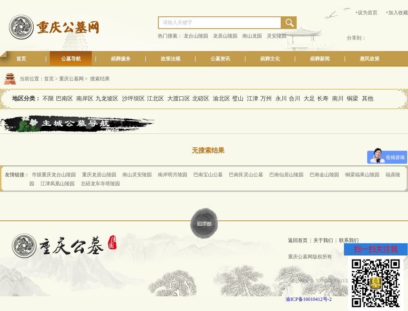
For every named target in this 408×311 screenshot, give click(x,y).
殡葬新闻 (320, 59)
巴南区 (64, 99)
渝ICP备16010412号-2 (309, 299)
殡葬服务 (121, 59)
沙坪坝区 (133, 99)
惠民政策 (369, 59)
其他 (367, 99)
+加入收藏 (397, 13)
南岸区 (84, 99)
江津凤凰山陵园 (57, 184)
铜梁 (352, 99)
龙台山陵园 (196, 36)
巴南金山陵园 (324, 175)
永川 (281, 99)
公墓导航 (71, 59)
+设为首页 (366, 13)
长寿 (322, 99)
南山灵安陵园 (137, 175)
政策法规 (170, 59)
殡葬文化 (270, 59)
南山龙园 (252, 36)
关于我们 (323, 240)
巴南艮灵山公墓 (246, 175)
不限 (48, 99)
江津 (252, 99)
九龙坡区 (106, 99)
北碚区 (200, 99)
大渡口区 (178, 99)
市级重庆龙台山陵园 (54, 175)
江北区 (155, 99)
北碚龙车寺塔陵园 (100, 184)
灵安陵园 (276, 36)
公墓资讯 (220, 59)
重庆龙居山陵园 (99, 175)
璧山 (238, 99)
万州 (266, 99)
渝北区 (221, 99)
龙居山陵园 (225, 36)
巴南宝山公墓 (208, 175)
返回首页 (298, 240)
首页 (21, 59)
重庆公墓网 (71, 79)
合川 (294, 99)
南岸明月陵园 (172, 175)
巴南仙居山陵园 (286, 175)
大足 (309, 99)
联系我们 (349, 240)
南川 (338, 99)
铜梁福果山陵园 (362, 175)
